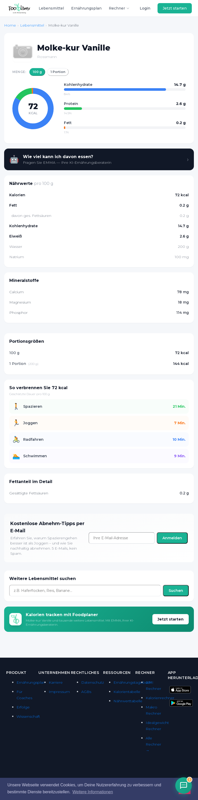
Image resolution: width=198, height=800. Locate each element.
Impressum (59, 691)
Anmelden (172, 538)
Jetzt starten (175, 8)
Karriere (56, 682)
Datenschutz (92, 682)
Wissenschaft (28, 716)
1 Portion (58, 72)
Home (10, 25)
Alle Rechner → (153, 744)
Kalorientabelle (126, 691)
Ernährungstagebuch (132, 682)
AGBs (86, 691)
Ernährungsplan (86, 8)
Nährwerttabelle (127, 701)
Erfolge (23, 707)
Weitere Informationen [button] (92, 792)
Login (145, 8)
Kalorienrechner (160, 698)
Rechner (119, 8)
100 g (37, 72)
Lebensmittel (51, 8)
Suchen (176, 590)
